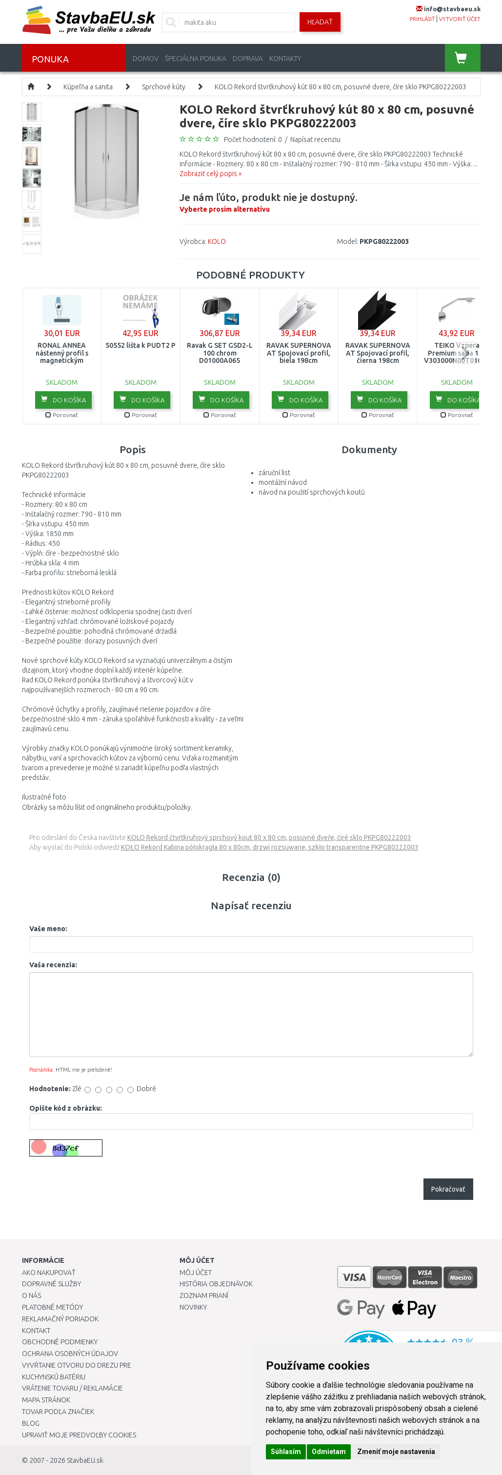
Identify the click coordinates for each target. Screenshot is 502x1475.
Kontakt (36, 1331)
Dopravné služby (51, 1284)
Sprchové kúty (163, 87)
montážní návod (283, 482)
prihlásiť (422, 19)
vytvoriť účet (460, 19)
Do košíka (63, 399)
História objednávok (216, 1284)
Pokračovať (448, 1189)
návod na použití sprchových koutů (312, 492)
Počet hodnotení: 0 (253, 139)
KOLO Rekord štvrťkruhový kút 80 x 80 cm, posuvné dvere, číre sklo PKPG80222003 (340, 87)
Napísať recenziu (315, 139)
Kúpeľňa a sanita (88, 87)
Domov (146, 58)
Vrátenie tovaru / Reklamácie (72, 1388)
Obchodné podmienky (60, 1342)
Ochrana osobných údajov (70, 1353)
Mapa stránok (46, 1400)
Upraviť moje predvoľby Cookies (79, 1435)
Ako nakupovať (49, 1272)
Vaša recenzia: (53, 965)
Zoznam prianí (204, 1295)
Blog (31, 1423)
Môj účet (196, 1272)
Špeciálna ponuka (195, 58)
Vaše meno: (48, 929)
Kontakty (285, 58)
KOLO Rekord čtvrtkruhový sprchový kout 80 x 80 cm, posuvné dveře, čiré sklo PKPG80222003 (269, 837)
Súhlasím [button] (286, 1451)
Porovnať (61, 415)
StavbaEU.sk (85, 1460)
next (465, 353)
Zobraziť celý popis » (210, 174)
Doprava (248, 58)
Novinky (193, 1307)
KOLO (217, 241)
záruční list (274, 473)
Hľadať (320, 22)
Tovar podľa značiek (58, 1411)
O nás (31, 1295)
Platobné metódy (52, 1307)
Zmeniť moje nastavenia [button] (396, 1451)
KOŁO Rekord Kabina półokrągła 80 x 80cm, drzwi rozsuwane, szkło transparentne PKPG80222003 (270, 847)
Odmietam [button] (329, 1451)
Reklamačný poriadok (60, 1319)
